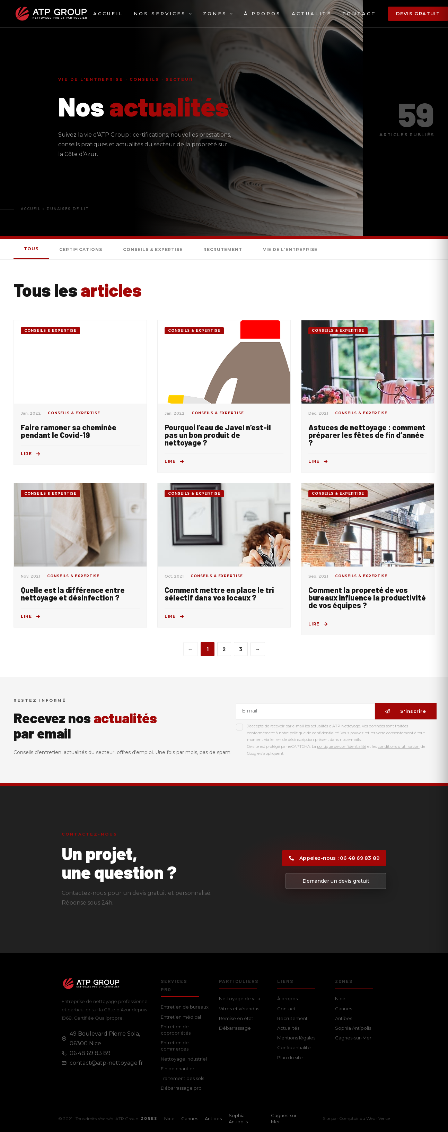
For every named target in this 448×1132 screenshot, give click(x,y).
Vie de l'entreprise (290, 249)
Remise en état (236, 1018)
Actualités (288, 1028)
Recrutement (222, 249)
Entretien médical (181, 1017)
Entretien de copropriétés (176, 1030)
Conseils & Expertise (153, 249)
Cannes (343, 1008)
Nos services (163, 13)
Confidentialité (294, 1047)
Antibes (343, 1018)
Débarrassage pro (181, 1088)
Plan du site (290, 1057)
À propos (262, 13)
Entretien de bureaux (185, 1007)
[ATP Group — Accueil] (51, 13)
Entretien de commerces (175, 1046)
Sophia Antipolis (353, 1028)
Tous (31, 248)
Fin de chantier (177, 1068)
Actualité (312, 13)
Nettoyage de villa (239, 998)
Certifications (80, 249)
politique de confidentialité (341, 746)
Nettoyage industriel (184, 1059)
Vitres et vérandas (239, 1008)
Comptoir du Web (357, 1118)
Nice (340, 998)
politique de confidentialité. (315, 733)
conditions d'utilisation (399, 746)
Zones (218, 13)
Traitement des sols (182, 1078)
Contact (359, 13)
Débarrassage (235, 1028)
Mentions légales (296, 1037)
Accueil (108, 13)
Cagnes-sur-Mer (353, 1037)
